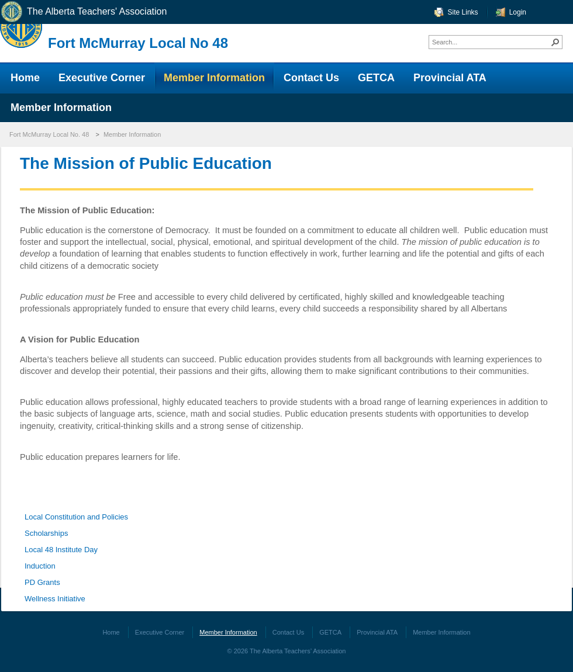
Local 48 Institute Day (61, 549)
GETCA (330, 632)
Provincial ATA (377, 632)
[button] (555, 42)
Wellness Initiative (55, 598)
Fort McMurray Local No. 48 (49, 134)
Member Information (132, 134)
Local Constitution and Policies (76, 516)
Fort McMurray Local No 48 (138, 43)
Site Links (463, 12)
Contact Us (288, 632)
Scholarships (46, 533)
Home (110, 632)
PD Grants (42, 582)
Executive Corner (159, 632)
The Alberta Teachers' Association (83, 12)
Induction (40, 566)
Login (517, 12)
